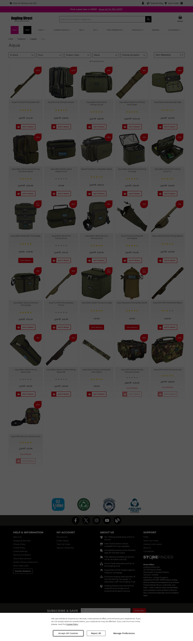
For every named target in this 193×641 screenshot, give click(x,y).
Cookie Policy (72, 624)
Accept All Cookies (68, 633)
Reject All (96, 633)
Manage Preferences (124, 633)
